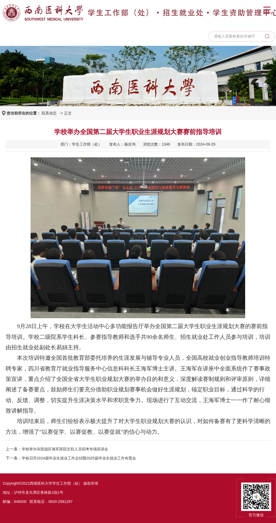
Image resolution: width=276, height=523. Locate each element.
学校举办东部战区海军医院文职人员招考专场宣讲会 (65, 449)
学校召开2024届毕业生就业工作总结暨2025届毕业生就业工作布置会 (79, 458)
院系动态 (49, 113)
